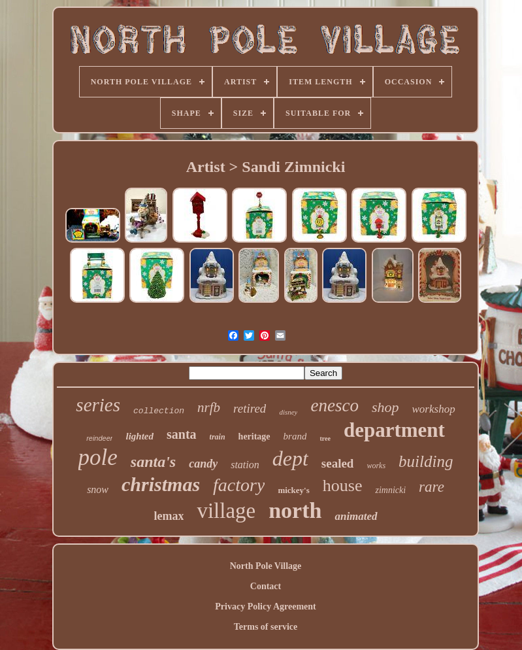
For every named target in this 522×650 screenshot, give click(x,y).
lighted (139, 436)
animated (355, 516)
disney (288, 412)
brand (295, 436)
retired (249, 408)
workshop (433, 409)
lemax (169, 515)
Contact (265, 586)
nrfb (208, 407)
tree (324, 438)
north (295, 510)
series (98, 404)
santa (182, 434)
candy (203, 463)
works (376, 465)
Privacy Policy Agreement (265, 606)
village (226, 510)
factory (239, 485)
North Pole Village (266, 566)
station (245, 464)
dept (290, 458)
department (394, 430)
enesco (334, 405)
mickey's (293, 490)
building (426, 461)
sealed (337, 463)
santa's (153, 461)
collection (158, 411)
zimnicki (390, 490)
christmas (161, 484)
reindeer (99, 438)
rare (431, 487)
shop (385, 407)
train (217, 436)
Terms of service (265, 627)
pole (98, 457)
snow (97, 489)
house (343, 485)
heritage (254, 436)
